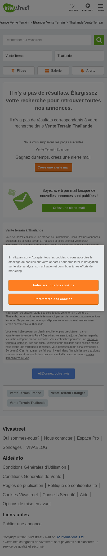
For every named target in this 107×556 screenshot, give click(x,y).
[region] (53, 278)
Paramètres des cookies (54, 298)
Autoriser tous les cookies (53, 285)
